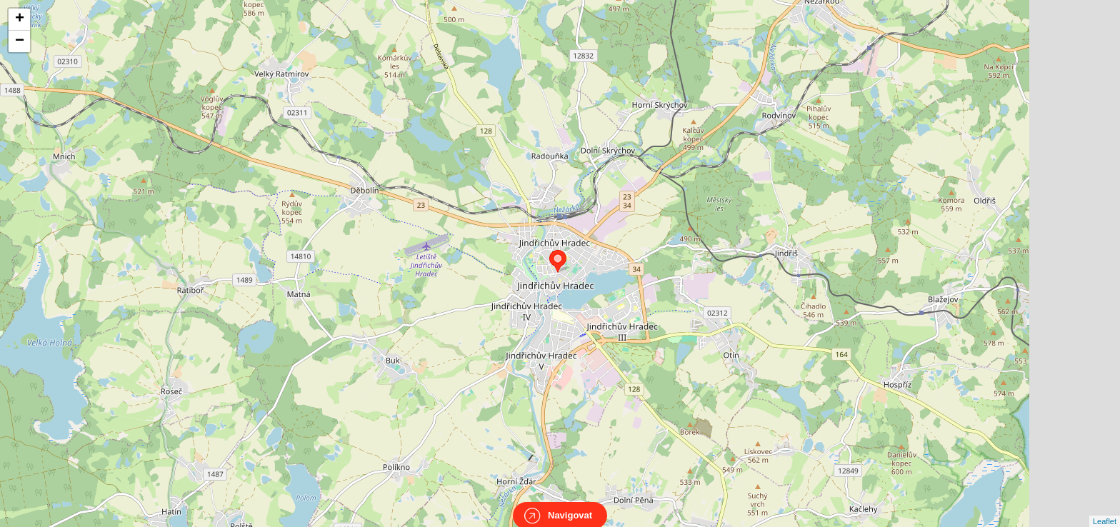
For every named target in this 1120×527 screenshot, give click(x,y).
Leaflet (1104, 508)
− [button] (19, 41)
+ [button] (19, 19)
